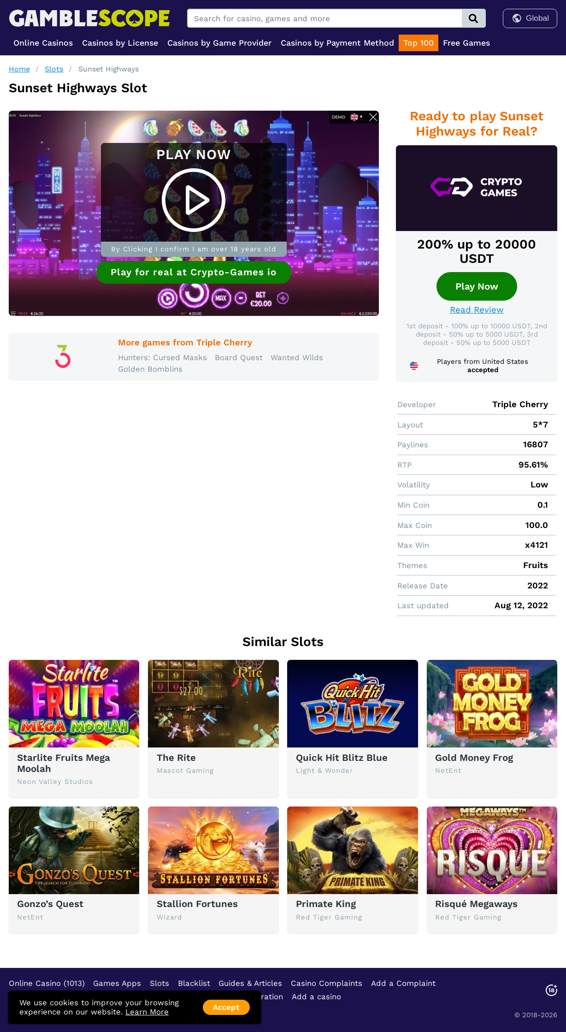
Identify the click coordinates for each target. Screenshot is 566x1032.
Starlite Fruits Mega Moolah (63, 763)
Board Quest (239, 357)
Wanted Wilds (297, 357)
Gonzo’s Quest (50, 903)
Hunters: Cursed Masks (162, 357)
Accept (226, 1007)
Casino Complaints (326, 983)
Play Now (476, 286)
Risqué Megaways (476, 903)
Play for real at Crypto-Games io (194, 272)
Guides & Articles (250, 983)
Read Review (477, 310)
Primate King (326, 903)
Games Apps (117, 983)
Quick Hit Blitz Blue (342, 757)
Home (19, 69)
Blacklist (194, 983)
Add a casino (316, 996)
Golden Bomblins (150, 369)
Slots (54, 69)
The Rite (176, 757)
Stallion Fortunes (197, 903)
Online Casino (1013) (47, 983)
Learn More (147, 1011)
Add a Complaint (403, 983)
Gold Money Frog (474, 757)
